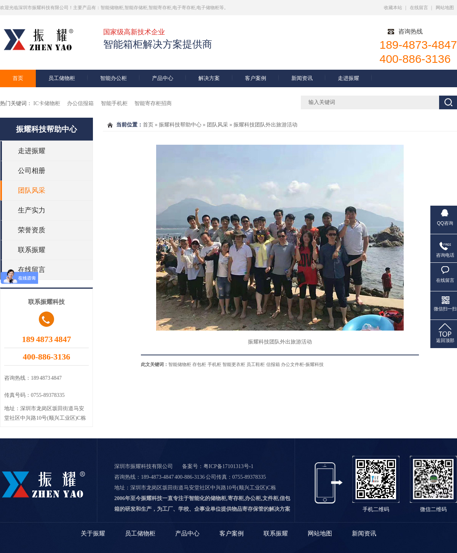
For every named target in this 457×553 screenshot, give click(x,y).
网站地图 (445, 7)
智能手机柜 (115, 103)
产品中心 (162, 78)
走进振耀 (348, 78)
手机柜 (214, 364)
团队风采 (31, 190)
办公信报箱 (81, 103)
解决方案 (209, 78)
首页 (18, 78)
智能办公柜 (113, 78)
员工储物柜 (61, 78)
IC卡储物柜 (48, 103)
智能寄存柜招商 (153, 103)
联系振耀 (31, 250)
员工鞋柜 (255, 364)
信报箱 (273, 364)
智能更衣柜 (233, 364)
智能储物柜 (179, 364)
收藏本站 (393, 7)
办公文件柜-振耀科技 (302, 364)
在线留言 (419, 7)
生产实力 (31, 210)
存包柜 (199, 364)
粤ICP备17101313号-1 (228, 466)
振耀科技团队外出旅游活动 (265, 125)
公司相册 (31, 170)
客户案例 (255, 78)
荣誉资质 (31, 230)
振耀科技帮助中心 (46, 129)
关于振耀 (93, 533)
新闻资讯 (302, 78)
